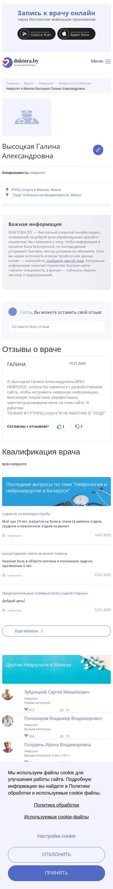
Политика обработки (56, 805)
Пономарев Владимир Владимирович (63, 718)
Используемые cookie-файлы (56, 817)
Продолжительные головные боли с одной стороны (45, 593)
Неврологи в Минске (47, 664)
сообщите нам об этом (65, 261)
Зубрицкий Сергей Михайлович (57, 692)
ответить (14, 535)
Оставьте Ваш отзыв (56, 326)
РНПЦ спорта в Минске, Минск (36, 190)
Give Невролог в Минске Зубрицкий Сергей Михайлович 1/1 (26, 710)
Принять (56, 873)
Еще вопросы (30, 631)
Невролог (38, 173)
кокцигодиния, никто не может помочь (35, 553)
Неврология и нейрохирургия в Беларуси (56, 487)
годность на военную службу (26, 513)
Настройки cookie (56, 836)
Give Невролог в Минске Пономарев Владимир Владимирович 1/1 (26, 736)
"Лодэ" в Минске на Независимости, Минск (46, 195)
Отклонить (56, 854)
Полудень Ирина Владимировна (57, 744)
